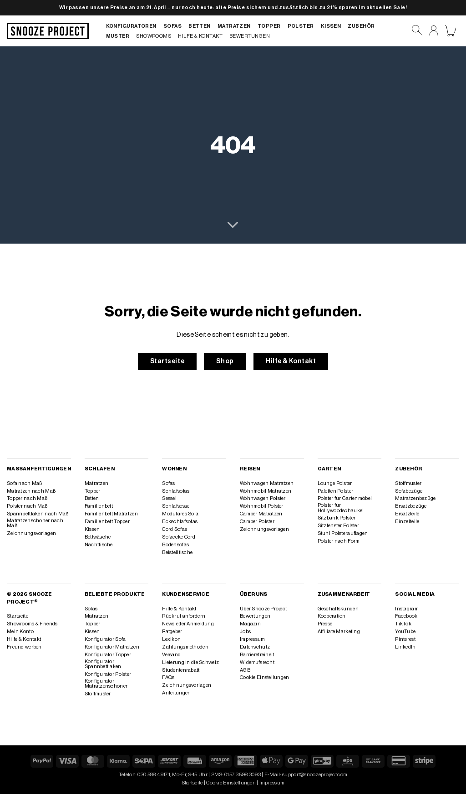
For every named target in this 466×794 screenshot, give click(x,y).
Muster (118, 36)
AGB (245, 670)
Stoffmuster (408, 483)
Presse (325, 623)
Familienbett (99, 506)
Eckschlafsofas (180, 521)
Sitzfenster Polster (338, 525)
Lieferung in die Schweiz (190, 662)
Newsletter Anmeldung (188, 623)
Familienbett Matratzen (111, 513)
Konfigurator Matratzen (112, 646)
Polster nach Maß (27, 506)
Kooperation (332, 616)
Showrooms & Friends (32, 623)
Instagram (407, 608)
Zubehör (361, 26)
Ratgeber (172, 631)
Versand (171, 654)
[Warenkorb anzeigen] (450, 31)
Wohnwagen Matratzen (267, 483)
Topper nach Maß (27, 498)
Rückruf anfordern (183, 616)
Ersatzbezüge (410, 506)
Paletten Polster (336, 491)
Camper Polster (257, 521)
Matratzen (234, 26)
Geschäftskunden (338, 608)
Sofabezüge (408, 491)
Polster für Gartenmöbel (345, 498)
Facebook (406, 616)
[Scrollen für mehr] (232, 225)
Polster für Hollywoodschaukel (341, 508)
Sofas (172, 26)
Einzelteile (407, 521)
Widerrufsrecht (257, 662)
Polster (301, 26)
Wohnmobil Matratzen (265, 491)
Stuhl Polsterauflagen (343, 533)
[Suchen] (417, 30)
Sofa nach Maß (24, 483)
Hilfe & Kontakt (200, 36)
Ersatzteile (407, 513)
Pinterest (405, 639)
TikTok (403, 623)
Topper (269, 26)
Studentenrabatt (180, 670)
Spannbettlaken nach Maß (37, 513)
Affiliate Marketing (339, 631)
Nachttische (99, 544)
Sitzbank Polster (337, 517)
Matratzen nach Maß (31, 491)
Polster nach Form (339, 541)
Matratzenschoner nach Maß (35, 523)
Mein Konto (20, 631)
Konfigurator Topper (108, 654)
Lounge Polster (335, 483)
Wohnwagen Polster (263, 498)
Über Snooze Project (263, 608)
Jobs (245, 631)
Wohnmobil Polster (262, 506)
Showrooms (153, 36)
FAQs (168, 677)
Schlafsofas (175, 491)
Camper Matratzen (261, 513)
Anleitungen (176, 692)
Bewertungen (249, 36)
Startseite (17, 616)
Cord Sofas (174, 529)
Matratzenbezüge (415, 498)
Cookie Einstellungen (264, 677)
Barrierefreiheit (257, 654)
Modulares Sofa (180, 513)
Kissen (331, 26)
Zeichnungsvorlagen (31, 533)
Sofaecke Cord (178, 536)
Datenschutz (255, 646)
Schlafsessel (176, 506)
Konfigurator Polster (108, 674)
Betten (199, 26)
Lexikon (171, 639)
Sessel (169, 498)
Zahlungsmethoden (185, 646)
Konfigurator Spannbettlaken (103, 664)
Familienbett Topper (107, 521)
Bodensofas (175, 544)
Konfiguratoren (131, 26)
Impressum (252, 639)
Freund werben (24, 646)
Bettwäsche (98, 536)
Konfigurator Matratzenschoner (106, 684)
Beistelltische (177, 552)
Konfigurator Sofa (105, 639)
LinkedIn (405, 646)
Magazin (250, 623)
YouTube (405, 631)
